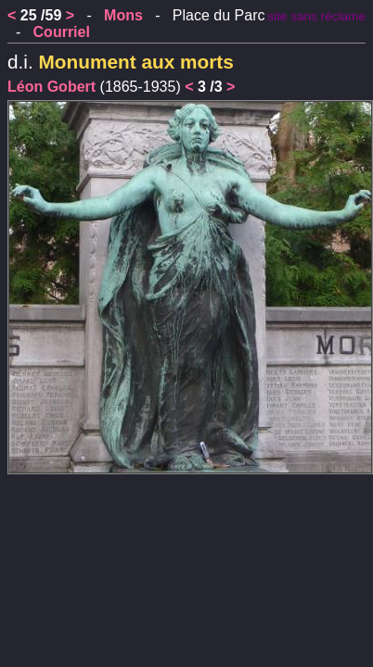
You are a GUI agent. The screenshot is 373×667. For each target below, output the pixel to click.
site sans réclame (316, 16)
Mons (123, 15)
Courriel (61, 32)
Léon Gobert (51, 86)
